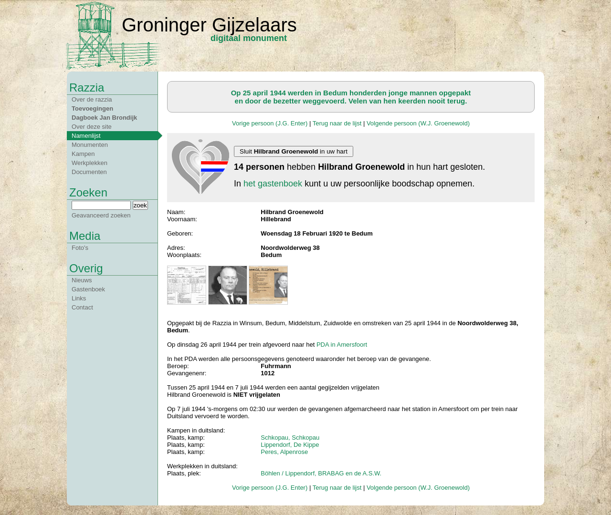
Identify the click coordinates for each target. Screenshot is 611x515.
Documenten (89, 171)
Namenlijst (86, 135)
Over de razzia (92, 99)
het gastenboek (272, 183)
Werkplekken (89, 162)
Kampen (83, 153)
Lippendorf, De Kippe (290, 444)
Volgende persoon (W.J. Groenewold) (418, 123)
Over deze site (92, 126)
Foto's (80, 247)
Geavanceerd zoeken (101, 215)
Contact (82, 307)
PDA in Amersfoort (341, 344)
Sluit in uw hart (294, 151)
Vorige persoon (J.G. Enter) (269, 123)
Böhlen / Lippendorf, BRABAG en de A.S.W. (321, 473)
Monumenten (90, 144)
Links (79, 298)
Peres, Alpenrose (284, 451)
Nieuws (82, 280)
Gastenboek (88, 289)
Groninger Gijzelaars (209, 24)
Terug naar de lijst (337, 123)
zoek (140, 205)
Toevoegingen (92, 108)
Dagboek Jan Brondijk (104, 117)
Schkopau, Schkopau (290, 437)
